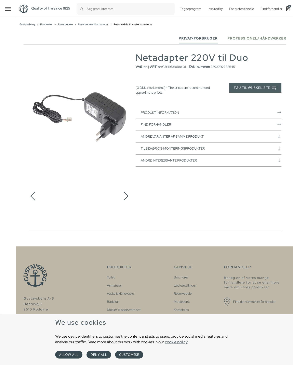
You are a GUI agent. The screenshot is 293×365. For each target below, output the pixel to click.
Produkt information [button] (211, 112)
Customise (129, 354)
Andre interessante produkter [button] (211, 160)
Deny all (99, 354)
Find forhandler (211, 124)
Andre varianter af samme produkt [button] (211, 136)
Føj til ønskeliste (255, 88)
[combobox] (131, 9)
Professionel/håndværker (256, 38)
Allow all (68, 354)
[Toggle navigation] (8, 9)
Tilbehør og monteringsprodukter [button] (211, 148)
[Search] (82, 9)
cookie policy (176, 342)
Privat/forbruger (198, 38)
